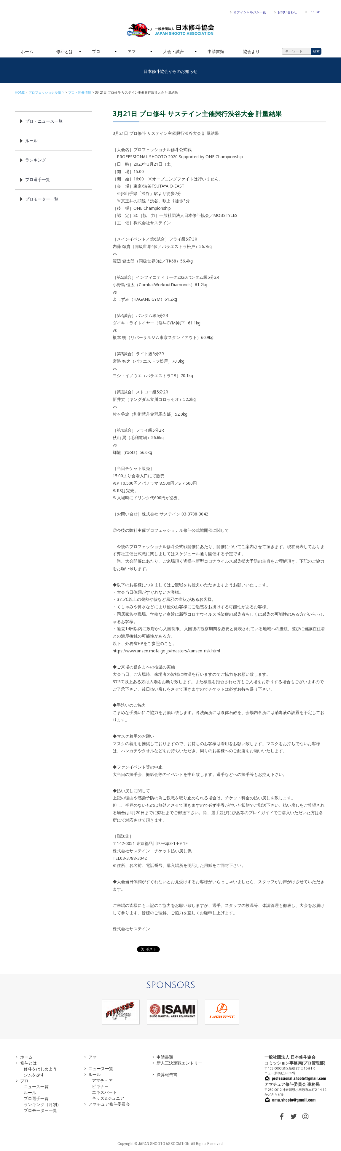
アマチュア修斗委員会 (109, 1104)
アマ (132, 51)
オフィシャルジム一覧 (249, 12)
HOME (20, 92)
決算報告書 (167, 1074)
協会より (251, 51)
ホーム (27, 51)
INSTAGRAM (305, 1116)
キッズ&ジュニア (108, 1098)
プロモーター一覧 (41, 199)
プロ (96, 51)
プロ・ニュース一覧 (44, 121)
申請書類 (216, 51)
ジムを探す (34, 1075)
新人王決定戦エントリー (179, 1063)
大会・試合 (173, 51)
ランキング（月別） (42, 1104)
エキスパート (104, 1092)
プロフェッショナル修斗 (46, 92)
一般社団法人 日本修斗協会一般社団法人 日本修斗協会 (170, 30)
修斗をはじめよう (40, 1069)
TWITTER (293, 1116)
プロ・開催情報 (79, 92)
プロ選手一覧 (37, 179)
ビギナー (100, 1086)
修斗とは (64, 51)
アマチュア (102, 1080)
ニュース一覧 (36, 1086)
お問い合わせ (287, 12)
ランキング (35, 160)
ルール (31, 140)
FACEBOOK (281, 1116)
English (314, 12)
